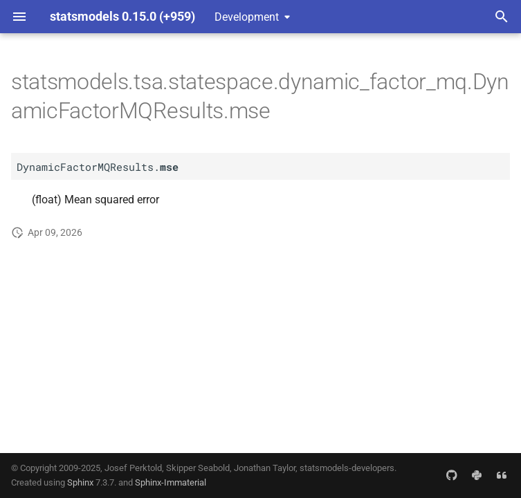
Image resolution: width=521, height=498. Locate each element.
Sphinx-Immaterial (170, 482)
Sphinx (80, 482)
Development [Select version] (246, 17)
